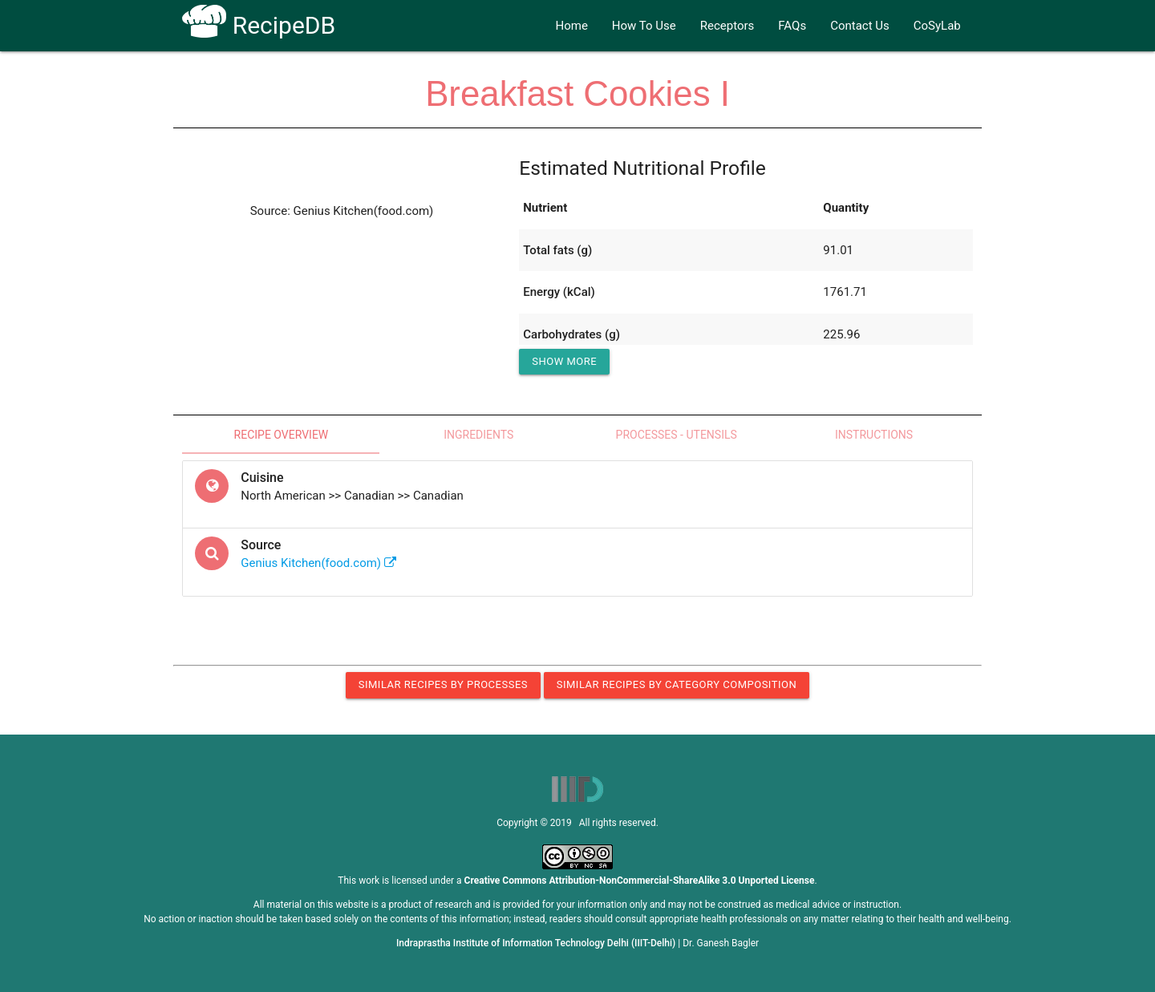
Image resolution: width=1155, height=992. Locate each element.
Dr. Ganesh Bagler (721, 943)
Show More (564, 361)
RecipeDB (258, 25)
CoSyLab (937, 25)
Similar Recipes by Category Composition (676, 684)
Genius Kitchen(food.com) (318, 563)
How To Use (644, 25)
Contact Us (860, 25)
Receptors (727, 25)
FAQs (792, 25)
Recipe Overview (281, 434)
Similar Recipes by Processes (443, 684)
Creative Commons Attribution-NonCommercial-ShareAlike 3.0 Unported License (639, 880)
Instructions (874, 434)
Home (571, 25)
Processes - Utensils (676, 434)
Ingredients (478, 434)
